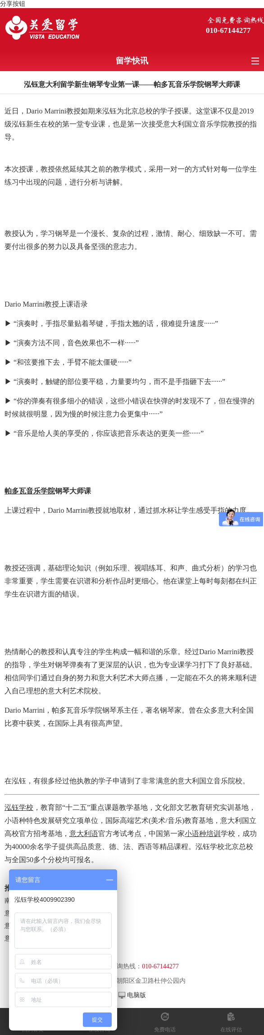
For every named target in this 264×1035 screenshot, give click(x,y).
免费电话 (165, 1029)
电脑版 (136, 995)
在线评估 (231, 1029)
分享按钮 (12, 3)
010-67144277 (228, 30)
